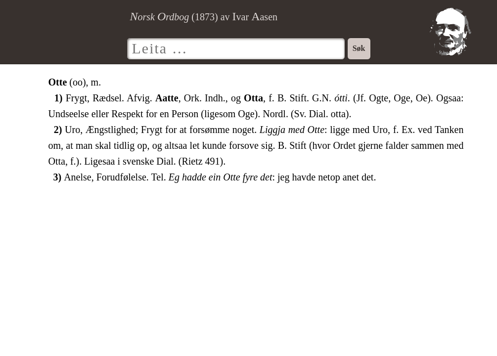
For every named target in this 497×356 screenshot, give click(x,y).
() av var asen (204, 16)
